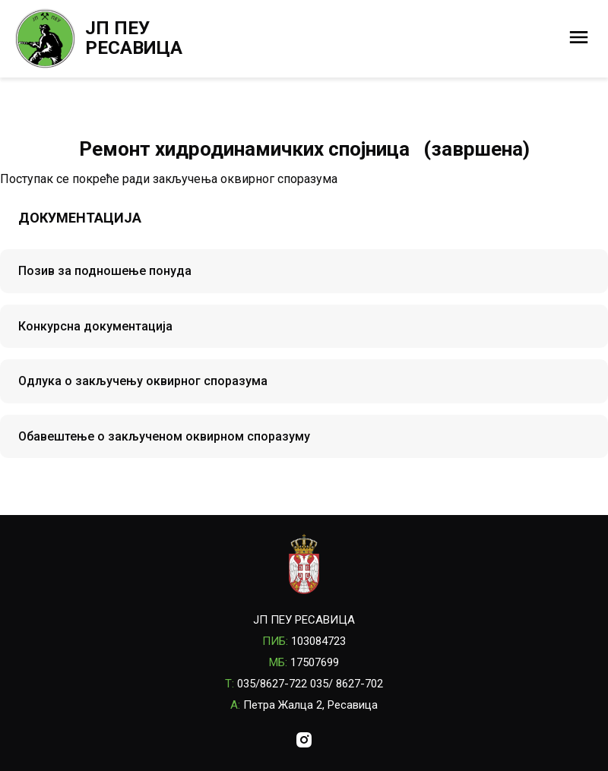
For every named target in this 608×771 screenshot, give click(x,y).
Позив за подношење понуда (105, 271)
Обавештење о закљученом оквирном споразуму (164, 436)
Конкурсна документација (95, 326)
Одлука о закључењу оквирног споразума (143, 381)
